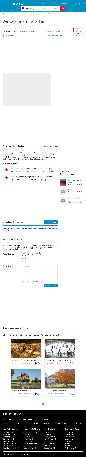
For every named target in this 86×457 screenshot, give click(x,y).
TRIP (14, 3)
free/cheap (26, 171)
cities (44, 3)
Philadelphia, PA (71, 448)
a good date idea (47, 171)
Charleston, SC (70, 434)
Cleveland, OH (49, 434)
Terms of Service (60, 423)
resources (65, 3)
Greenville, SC (49, 448)
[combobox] (31, 8)
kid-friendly (16, 171)
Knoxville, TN (8, 441)
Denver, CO (69, 437)
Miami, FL (69, 443)
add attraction (79, 3)
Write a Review (50, 222)
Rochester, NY (49, 446)
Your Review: (9, 266)
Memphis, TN (8, 446)
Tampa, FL (27, 434)
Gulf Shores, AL (9, 437)
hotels (53, 3)
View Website (54, 32)
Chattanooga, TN (9, 443)
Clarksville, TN (8, 439)
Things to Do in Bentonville (29, 14)
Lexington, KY (49, 432)
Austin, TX (69, 446)
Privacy (46, 423)
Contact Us (76, 423)
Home (5, 14)
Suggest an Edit (55, 35)
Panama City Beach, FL (32, 443)
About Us (16, 423)
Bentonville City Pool (74, 199)
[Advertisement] (43, 55)
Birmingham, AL (9, 434)
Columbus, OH (8, 432)
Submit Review (51, 285)
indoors (34, 171)
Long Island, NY (50, 437)
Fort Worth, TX (50, 439)
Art (69, 189)
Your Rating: (8, 254)
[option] (27, 89)
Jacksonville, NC (29, 448)
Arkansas (14, 14)
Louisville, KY (28, 446)
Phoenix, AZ (28, 441)
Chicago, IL (69, 441)
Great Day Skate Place (74, 181)
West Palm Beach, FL (11, 448)
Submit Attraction (31, 423)
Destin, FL (69, 439)
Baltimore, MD (50, 443)
